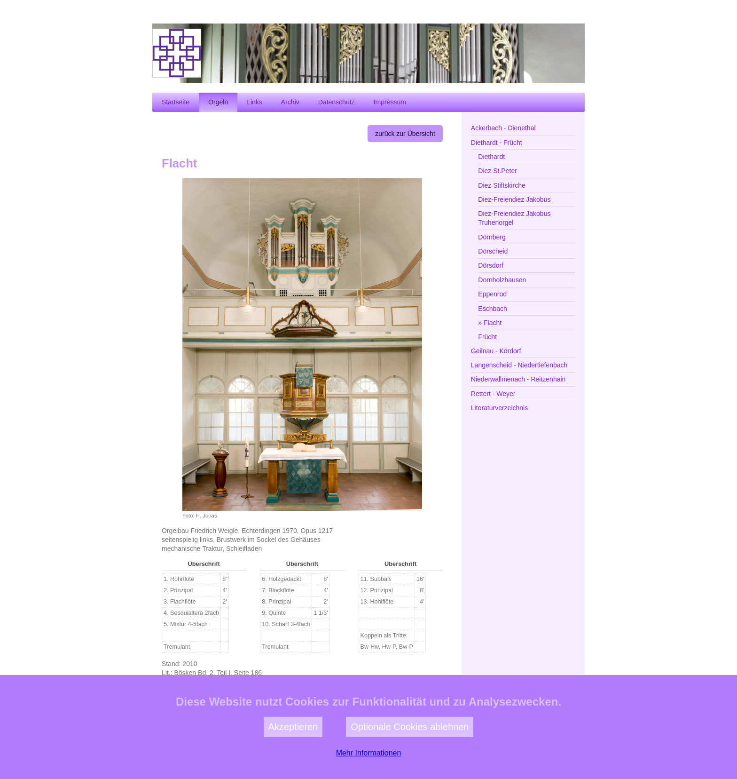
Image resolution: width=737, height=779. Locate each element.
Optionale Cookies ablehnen (410, 752)
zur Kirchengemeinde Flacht (394, 699)
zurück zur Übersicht (405, 133)
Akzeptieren (293, 752)
